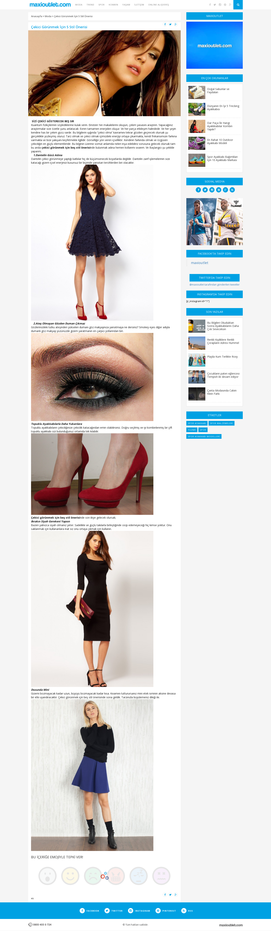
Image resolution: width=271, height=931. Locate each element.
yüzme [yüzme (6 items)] (192, 429)
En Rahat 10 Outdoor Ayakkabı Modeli (220, 141)
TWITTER (113, 910)
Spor (101, 4)
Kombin (113, 4)
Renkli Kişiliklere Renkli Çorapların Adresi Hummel (223, 341)
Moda (78, 4)
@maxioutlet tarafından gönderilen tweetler (215, 284)
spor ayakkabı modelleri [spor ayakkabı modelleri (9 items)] (204, 436)
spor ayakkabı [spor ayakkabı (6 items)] (197, 423)
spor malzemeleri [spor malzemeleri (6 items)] (221, 423)
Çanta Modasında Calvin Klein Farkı (222, 392)
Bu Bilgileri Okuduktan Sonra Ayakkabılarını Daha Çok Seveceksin (223, 326)
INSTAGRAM (139, 910)
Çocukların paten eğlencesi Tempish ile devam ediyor (223, 375)
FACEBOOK (89, 910)
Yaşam (126, 4)
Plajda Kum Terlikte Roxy (222, 356)
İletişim (139, 4)
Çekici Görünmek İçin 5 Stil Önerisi (73, 16)
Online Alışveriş (158, 4)
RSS (187, 910)
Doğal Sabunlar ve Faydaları (218, 90)
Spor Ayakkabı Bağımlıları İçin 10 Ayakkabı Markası (222, 158)
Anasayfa (36, 16)
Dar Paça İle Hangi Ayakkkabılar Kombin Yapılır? (219, 126)
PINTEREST (165, 910)
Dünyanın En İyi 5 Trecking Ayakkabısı (223, 107)
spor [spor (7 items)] (203, 429)
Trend (90, 4)
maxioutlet (199, 262)
